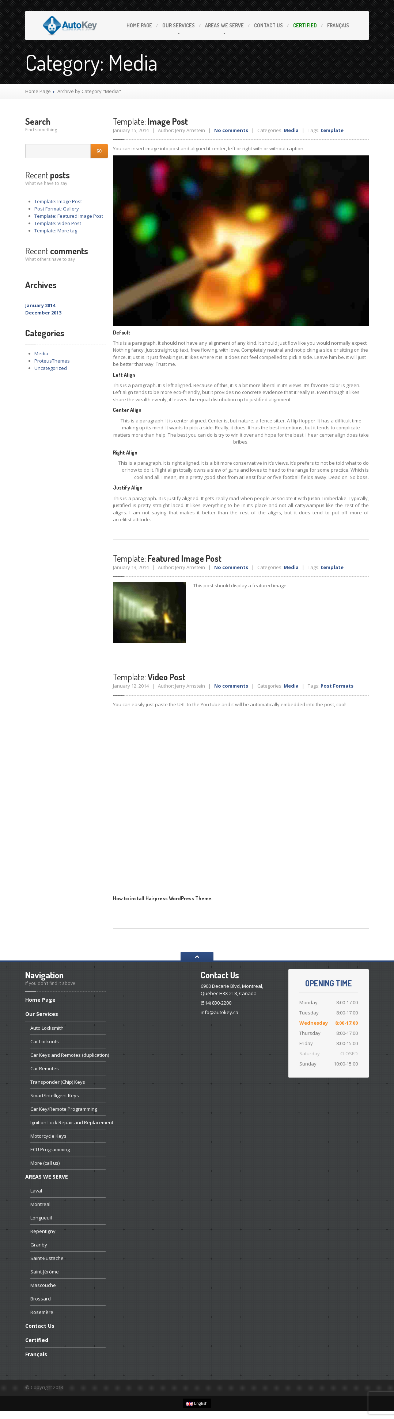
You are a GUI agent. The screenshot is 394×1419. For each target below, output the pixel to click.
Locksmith (47, 1028)
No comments (231, 130)
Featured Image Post (68, 216)
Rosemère (41, 1312)
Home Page (38, 91)
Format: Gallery (56, 208)
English (197, 1403)
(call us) (45, 1163)
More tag (55, 230)
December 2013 (43, 312)
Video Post (57, 223)
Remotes (44, 1068)
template (332, 130)
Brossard (40, 1298)
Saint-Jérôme (44, 1271)
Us (268, 25)
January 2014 (40, 305)
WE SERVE (224, 25)
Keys (54, 1095)
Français (338, 25)
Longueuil (41, 1217)
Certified (305, 25)
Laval (36, 1190)
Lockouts (44, 1041)
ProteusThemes (52, 360)
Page (139, 25)
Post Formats (337, 686)
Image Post (58, 201)
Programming (50, 1149)
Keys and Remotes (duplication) (68, 1055)
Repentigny (43, 1231)
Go (99, 151)
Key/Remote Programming (63, 1109)
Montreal (40, 1204)
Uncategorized (50, 368)
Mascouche (43, 1285)
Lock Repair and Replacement (68, 1122)
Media (41, 353)
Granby (38, 1244)
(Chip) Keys (57, 1082)
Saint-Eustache (47, 1258)
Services (178, 25)
